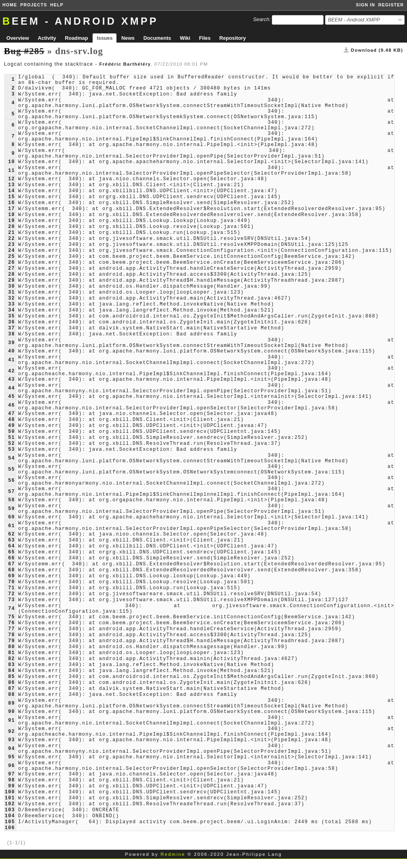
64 (11, 546)
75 (11, 617)
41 (11, 360)
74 (11, 609)
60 (11, 517)
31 (11, 292)
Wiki (185, 38)
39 (11, 343)
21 (11, 233)
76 (11, 623)
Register (391, 4)
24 (11, 250)
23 (11, 244)
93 (11, 740)
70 (11, 582)
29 (11, 280)
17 (11, 209)
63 (11, 540)
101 (10, 798)
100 (10, 792)
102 (10, 804)
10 (11, 162)
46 (11, 405)
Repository (232, 38)
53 (11, 449)
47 (11, 414)
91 (11, 720)
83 (11, 665)
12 (11, 179)
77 (11, 629)
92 (11, 731)
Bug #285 (24, 51)
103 (10, 810)
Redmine (173, 854)
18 (11, 215)
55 (11, 469)
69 (11, 576)
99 (11, 786)
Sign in (365, 4)
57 (11, 492)
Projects (33, 4)
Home (9, 4)
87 (11, 688)
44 (11, 388)
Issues (104, 38)
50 (11, 431)
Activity (47, 38)
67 (11, 564)
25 (11, 256)
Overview (17, 38)
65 (11, 552)
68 (11, 570)
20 (11, 227)
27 (11, 268)
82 (11, 659)
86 (11, 683)
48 (11, 420)
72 (11, 594)
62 (11, 534)
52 (11, 443)
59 (11, 509)
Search (261, 19)
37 (11, 328)
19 (11, 221)
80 (11, 647)
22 (11, 239)
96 (11, 766)
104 (10, 816)
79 (11, 641)
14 (11, 191)
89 (11, 703)
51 (11, 437)
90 (11, 712)
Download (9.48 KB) (377, 50)
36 (11, 322)
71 (11, 588)
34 (11, 310)
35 (11, 316)
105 (10, 822)
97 (11, 774)
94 (11, 749)
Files (205, 38)
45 (11, 396)
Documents (157, 38)
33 (11, 304)
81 (11, 653)
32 (11, 298)
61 (11, 526)
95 (11, 757)
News (127, 38)
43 (11, 379)
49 (11, 426)
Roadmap (76, 38)
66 (11, 558)
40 (11, 351)
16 (11, 203)
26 (11, 262)
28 (11, 274)
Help (56, 4)
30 (11, 286)
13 (11, 185)
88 (11, 694)
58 (11, 500)
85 (11, 677)
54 (11, 458)
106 (10, 828)
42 (11, 371)
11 (11, 170)
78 (11, 635)
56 (11, 480)
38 (11, 334)
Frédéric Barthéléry (125, 64)
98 (11, 780)
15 (11, 197)
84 (11, 671)
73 (11, 600)
